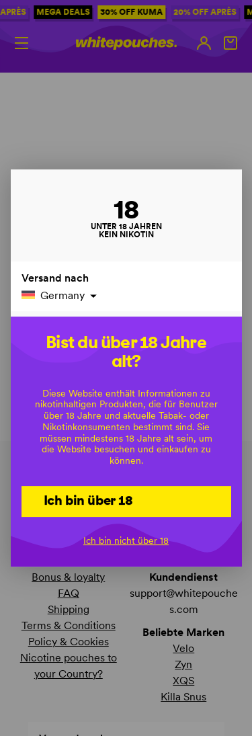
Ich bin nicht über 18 (126, 541)
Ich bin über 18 (88, 500)
